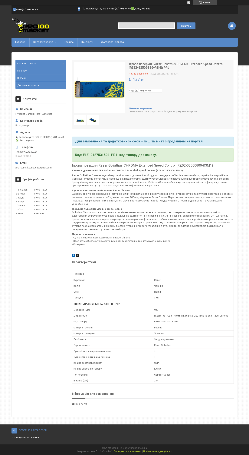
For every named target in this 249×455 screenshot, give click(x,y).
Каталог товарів (43, 42)
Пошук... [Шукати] (186, 25)
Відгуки (21, 78)
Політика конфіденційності (157, 451)
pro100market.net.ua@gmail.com (33, 167)
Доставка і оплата (112, 42)
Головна (20, 42)
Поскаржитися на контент (128, 451)
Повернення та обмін (27, 437)
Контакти (87, 42)
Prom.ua (142, 448)
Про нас (69, 42)
